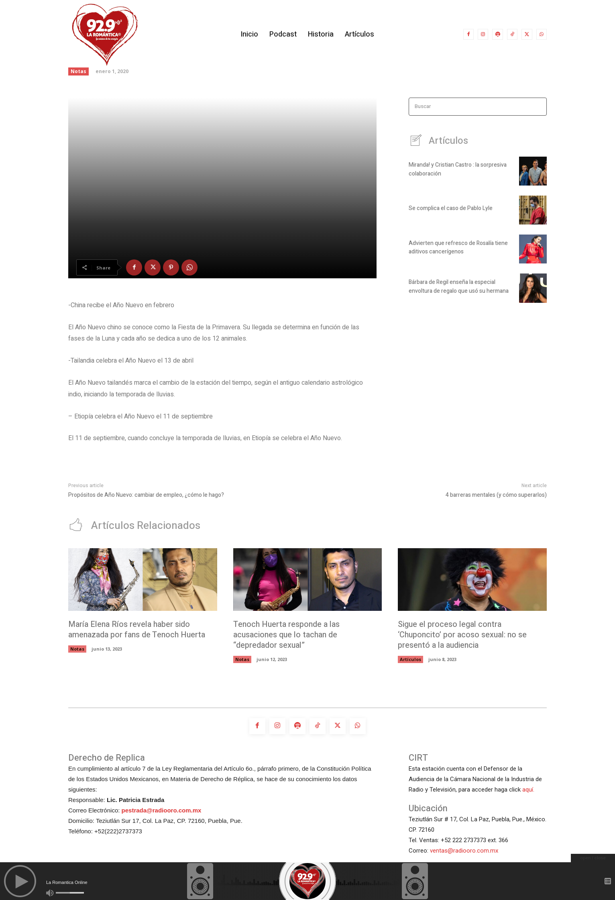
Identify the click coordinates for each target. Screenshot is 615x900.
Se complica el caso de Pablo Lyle (451, 209)
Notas (78, 71)
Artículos (410, 660)
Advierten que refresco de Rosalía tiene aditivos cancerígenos (458, 247)
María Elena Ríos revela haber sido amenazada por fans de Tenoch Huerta (138, 630)
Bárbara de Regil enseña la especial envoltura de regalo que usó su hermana (459, 287)
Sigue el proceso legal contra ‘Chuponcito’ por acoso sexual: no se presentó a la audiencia (464, 635)
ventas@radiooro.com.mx (464, 851)
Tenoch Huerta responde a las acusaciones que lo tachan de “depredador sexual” (287, 635)
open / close (593, 857)
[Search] (538, 107)
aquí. (528, 790)
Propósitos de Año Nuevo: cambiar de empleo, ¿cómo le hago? (146, 495)
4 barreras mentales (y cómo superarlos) (496, 495)
